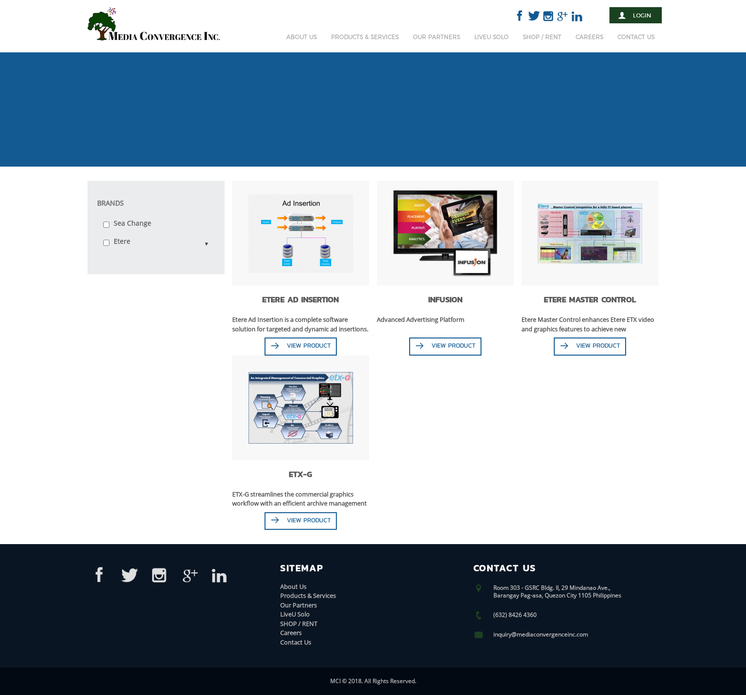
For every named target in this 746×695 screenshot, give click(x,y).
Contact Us (636, 36)
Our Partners (436, 36)
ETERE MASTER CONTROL (590, 299)
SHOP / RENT (542, 36)
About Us (301, 36)
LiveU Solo (491, 36)
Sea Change (132, 223)
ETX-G (301, 473)
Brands (110, 203)
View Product (309, 345)
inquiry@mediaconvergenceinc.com (540, 634)
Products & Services (365, 36)
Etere (122, 241)
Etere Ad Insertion (300, 299)
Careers (589, 36)
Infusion (445, 299)
